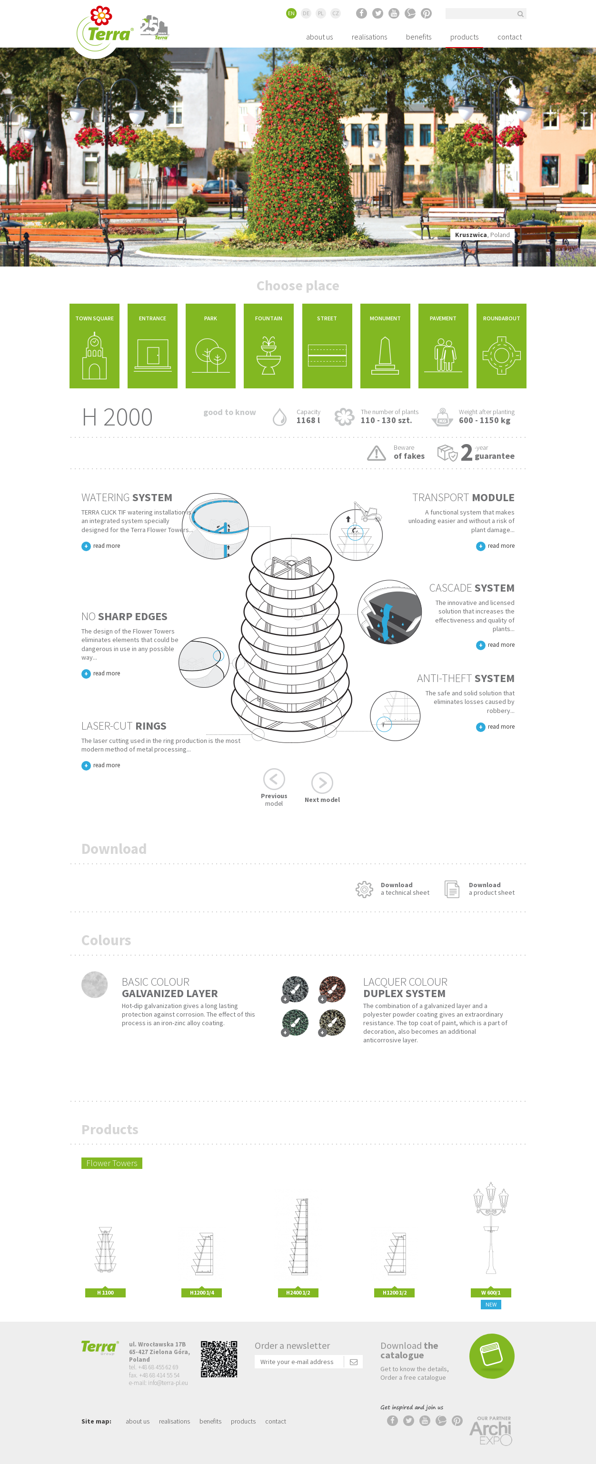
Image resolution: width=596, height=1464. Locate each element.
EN (291, 13)
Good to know (229, 412)
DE (306, 13)
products (464, 36)
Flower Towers (112, 1162)
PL (321, 13)
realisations (369, 36)
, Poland (482, 234)
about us (319, 36)
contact (509, 36)
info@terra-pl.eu (168, 1383)
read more (106, 546)
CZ (335, 13)
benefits (418, 36)
